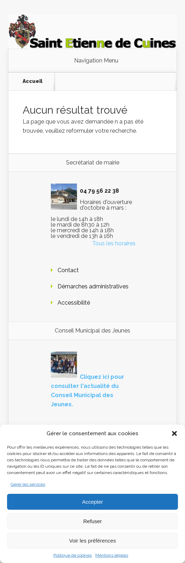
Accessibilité (74, 302)
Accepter (92, 502)
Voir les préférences (92, 541)
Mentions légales (111, 555)
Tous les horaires (114, 243)
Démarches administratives (93, 286)
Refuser (92, 521)
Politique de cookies (72, 555)
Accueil (32, 81)
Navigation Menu (96, 61)
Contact (68, 270)
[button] (174, 433)
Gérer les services (28, 484)
